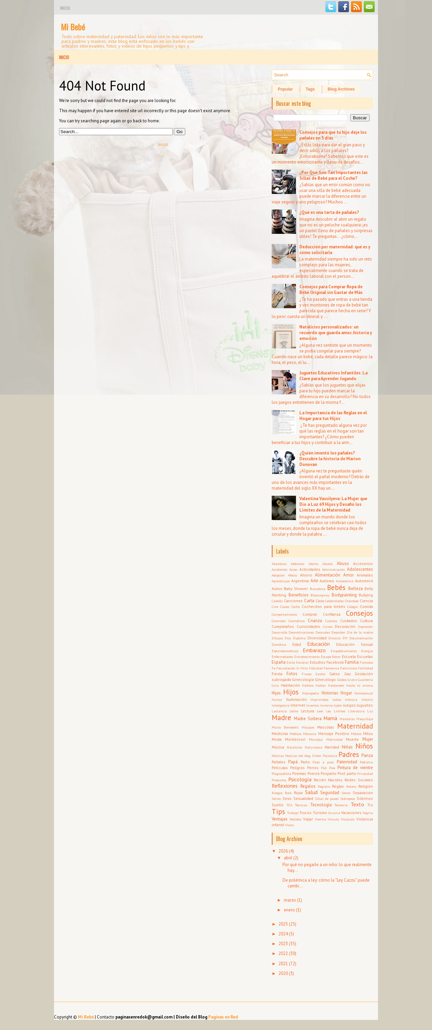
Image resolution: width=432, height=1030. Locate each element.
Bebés (336, 587)
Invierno (326, 705)
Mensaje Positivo (333, 733)
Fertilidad (365, 668)
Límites (339, 711)
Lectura (307, 710)
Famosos (366, 662)
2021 (283, 963)
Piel (324, 767)
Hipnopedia (310, 693)
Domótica (279, 644)
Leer (320, 711)
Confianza (332, 614)
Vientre (320, 819)
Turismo (320, 812)
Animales (365, 575)
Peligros (297, 767)
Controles (279, 620)
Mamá (330, 718)
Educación (318, 643)
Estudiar (302, 662)
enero (289, 910)
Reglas (338, 786)
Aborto (313, 563)
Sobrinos (365, 798)
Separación (363, 792)
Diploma (299, 638)
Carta (309, 601)
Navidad (332, 747)
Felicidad (316, 668)
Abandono (279, 563)
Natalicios (294, 747)
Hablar (321, 685)
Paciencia (330, 755)
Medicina (280, 733)
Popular (285, 89)
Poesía (313, 773)
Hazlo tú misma (359, 685)
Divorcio (334, 638)
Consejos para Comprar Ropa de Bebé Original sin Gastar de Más (330, 289)
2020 (283, 973)
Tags (310, 89)
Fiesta (277, 673)
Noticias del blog (297, 755)
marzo (290, 900)
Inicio (65, 8)
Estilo (291, 662)
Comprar (309, 614)
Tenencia (341, 805)
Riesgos (277, 792)
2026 (283, 851)
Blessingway (319, 595)
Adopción (278, 575)
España (279, 662)
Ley (328, 711)
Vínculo (333, 819)
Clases (284, 606)
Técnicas (301, 805)
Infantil (367, 699)
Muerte (352, 739)
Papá (293, 762)
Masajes (308, 727)
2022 (283, 953)
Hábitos (308, 685)
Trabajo (292, 812)
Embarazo (314, 650)
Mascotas (325, 727)
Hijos (291, 691)
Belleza (355, 588)
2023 (283, 944)
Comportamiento (284, 614)
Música (278, 747)
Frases (307, 673)
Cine (275, 606)
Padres (349, 754)
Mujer (367, 739)
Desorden (338, 632)
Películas (280, 767)
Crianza (315, 620)
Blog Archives (341, 89)
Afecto (292, 575)
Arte (314, 581)
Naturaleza (313, 747)
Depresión (365, 626)
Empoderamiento (344, 650)
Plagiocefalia (281, 773)
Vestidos (295, 819)
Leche (294, 711)
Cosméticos (297, 620)
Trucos (305, 812)
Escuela (349, 656)
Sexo (287, 798)
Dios (288, 638)
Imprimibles (319, 699)
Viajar (308, 818)
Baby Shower (296, 588)
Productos (279, 780)
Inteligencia (281, 705)
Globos (342, 679)
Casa (320, 600)
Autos (277, 588)
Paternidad (347, 762)
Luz (370, 711)
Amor (348, 575)
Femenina (331, 668)
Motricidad (334, 739)
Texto (357, 804)
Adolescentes (360, 569)
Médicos (295, 733)
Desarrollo (279, 632)
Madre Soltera (307, 718)
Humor (277, 699)
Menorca (309, 733)
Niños (364, 746)
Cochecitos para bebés (323, 606)
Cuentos (331, 620)
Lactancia (279, 711)
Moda (276, 739)
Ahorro (306, 575)
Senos (346, 792)
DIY (345, 638)
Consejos (359, 613)
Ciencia (366, 600)
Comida (366, 606)
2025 (283, 924)
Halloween (336, 685)
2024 (283, 934)
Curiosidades (308, 626)
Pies (332, 767)
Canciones (293, 600)
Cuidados (348, 620)
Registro (324, 786)
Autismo (327, 580)
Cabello (277, 600)
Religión (365, 786)
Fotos (292, 674)
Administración (333, 569)
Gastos (320, 673)
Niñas (347, 747)
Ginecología (303, 679)
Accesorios (363, 563)
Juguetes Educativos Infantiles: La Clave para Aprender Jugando (333, 376)
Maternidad (355, 726)
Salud (311, 792)
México (356, 733)
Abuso (343, 563)
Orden (316, 755)
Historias (330, 693)
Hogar (346, 693)
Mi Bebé (73, 27)
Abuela (327, 563)
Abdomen (297, 563)
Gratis (352, 679)
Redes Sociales (359, 779)
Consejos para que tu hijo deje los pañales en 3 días (333, 135)
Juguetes (365, 705)
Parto (305, 761)
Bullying (366, 594)
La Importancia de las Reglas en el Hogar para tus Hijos (333, 415)
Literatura (356, 711)
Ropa (298, 792)
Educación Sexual (354, 644)
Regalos (308, 786)
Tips (278, 811)
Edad (296, 644)
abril (288, 858)
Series (276, 798)
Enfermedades (282, 656)
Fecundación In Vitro (292, 668)
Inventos (312, 705)
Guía (275, 685)
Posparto (328, 773)
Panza (367, 755)
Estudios (317, 662)
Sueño (278, 804)
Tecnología (321, 805)
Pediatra (366, 762)
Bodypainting (344, 595)
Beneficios (298, 595)
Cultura (366, 620)
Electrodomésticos (285, 650)
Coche (295, 606)
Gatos (334, 673)
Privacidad (365, 773)
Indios (336, 699)
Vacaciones (351, 812)
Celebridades (334, 600)
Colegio (352, 606)
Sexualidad (303, 798)
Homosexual (363, 693)
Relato (351, 786)
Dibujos (277, 638)
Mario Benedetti (285, 727)
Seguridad (329, 792)
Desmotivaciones (301, 632)
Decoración (345, 626)
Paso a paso (323, 762)
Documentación (361, 638)
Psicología (300, 779)
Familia (352, 662)
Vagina (367, 812)
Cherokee (351, 600)
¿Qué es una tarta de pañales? (329, 212)
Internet (298, 705)
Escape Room (331, 656)
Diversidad (317, 637)
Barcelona (317, 588)
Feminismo (348, 668)
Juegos (349, 705)
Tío (370, 804)
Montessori (295, 739)
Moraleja (316, 739)
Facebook (335, 662)
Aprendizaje (281, 581)
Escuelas (365, 656)
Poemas (299, 773)
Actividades (309, 569)
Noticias (278, 755)
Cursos (327, 626)
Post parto (347, 773)
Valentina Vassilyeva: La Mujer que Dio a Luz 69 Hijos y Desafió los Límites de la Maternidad (333, 504)
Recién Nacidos (328, 779)
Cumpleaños (283, 626)
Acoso (293, 569)
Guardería (365, 679)
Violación (348, 819)
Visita (289, 825)
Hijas (276, 693)
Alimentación (327, 575)
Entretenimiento (307, 656)
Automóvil (364, 580)
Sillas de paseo (327, 798)
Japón (338, 705)
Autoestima (344, 581)
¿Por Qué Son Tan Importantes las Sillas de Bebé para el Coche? (333, 175)
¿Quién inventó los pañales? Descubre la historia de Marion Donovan (329, 458)
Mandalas (347, 718)
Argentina (300, 580)
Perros (313, 767)
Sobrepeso (347, 798)
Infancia (351, 699)
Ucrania (334, 812)
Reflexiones (285, 785)
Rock (288, 792)
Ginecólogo (325, 679)
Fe (273, 668)
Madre (281, 717)
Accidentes (279, 569)
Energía (367, 650)
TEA (289, 805)
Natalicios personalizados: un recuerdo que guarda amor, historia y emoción (335, 332)
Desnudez (323, 632)
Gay (347, 673)
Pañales (279, 761)
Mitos (368, 733)
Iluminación (296, 699)
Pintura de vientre (355, 767)
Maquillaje (364, 718)
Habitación (290, 685)
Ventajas (280, 819)
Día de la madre (360, 632)
